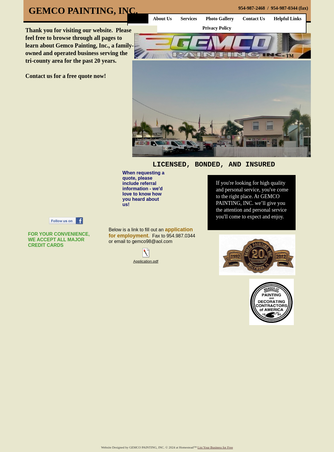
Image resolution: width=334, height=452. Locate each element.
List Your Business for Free (215, 447)
